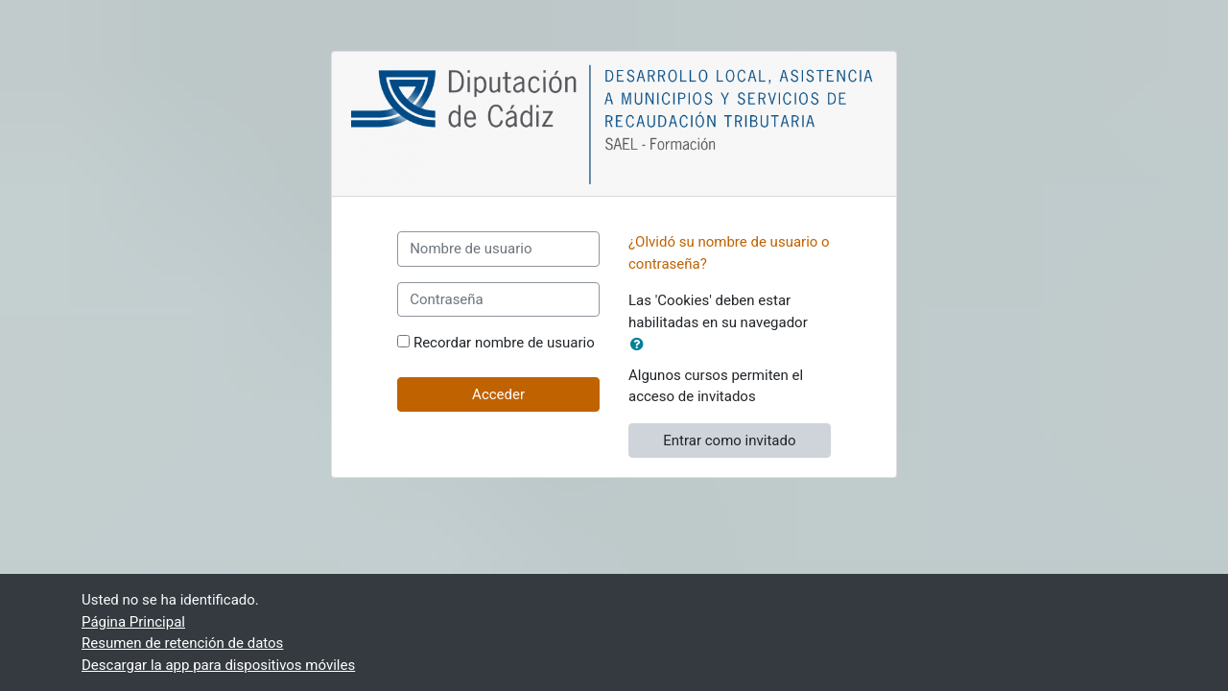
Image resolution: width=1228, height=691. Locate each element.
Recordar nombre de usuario (504, 342)
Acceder (498, 394)
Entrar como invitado (729, 440)
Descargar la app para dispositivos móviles (218, 665)
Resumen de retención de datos (182, 643)
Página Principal (133, 622)
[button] (640, 345)
